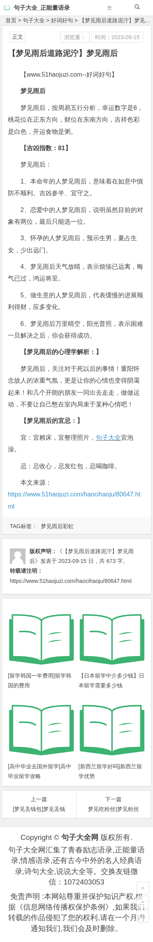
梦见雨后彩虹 (57, 526)
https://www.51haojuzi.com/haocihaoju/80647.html (71, 581)
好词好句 (62, 20)
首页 (10, 20)
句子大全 (34, 20)
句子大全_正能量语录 (42, 7)
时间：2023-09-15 (117, 37)
